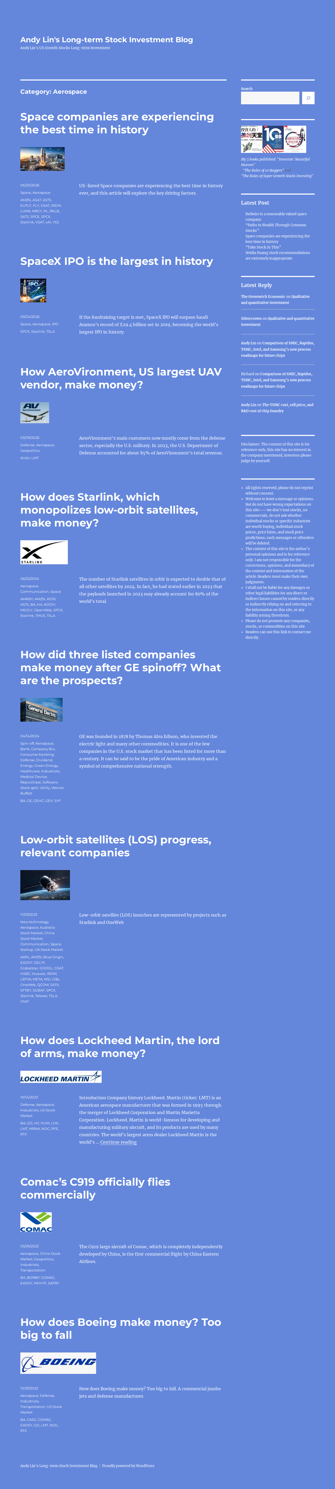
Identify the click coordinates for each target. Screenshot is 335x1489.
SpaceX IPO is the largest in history (116, 261)
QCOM (43, 985)
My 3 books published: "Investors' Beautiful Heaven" (275, 162)
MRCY (37, 211)
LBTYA (25, 979)
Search (247, 89)
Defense (27, 445)
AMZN (25, 200)
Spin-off (27, 743)
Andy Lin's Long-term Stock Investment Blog (106, 39)
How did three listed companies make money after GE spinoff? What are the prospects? (120, 667)
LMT (35, 458)
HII (36, 1123)
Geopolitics (30, 450)
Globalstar (29, 968)
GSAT (45, 205)
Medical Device (33, 776)
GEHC (39, 800)
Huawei (38, 973)
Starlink (27, 222)
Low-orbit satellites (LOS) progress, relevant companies (115, 846)
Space (25, 192)
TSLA (50, 331)
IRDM (56, 205)
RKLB (54, 211)
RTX (23, 1134)
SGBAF (39, 990)
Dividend (44, 760)
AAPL (25, 957)
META (38, 979)
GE (29, 800)
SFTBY (25, 990)
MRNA (34, 1128)
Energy (26, 765)
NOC (45, 1128)
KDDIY (49, 604)
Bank (25, 749)
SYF (57, 800)
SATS (24, 216)
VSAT (39, 222)
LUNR (25, 211)
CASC (31, 1419)
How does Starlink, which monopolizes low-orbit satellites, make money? (109, 509)
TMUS (40, 615)
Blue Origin (53, 957)
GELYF (39, 962)
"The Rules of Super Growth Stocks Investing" (277, 176)
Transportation (32, 1270)
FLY (36, 205)
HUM (45, 1123)
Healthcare (30, 771)
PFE (54, 1128)
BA (32, 604)
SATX (54, 985)
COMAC (47, 1277)
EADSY (26, 962)
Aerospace (41, 192)
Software (50, 782)
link (284, 632)
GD (29, 1123)
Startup (26, 949)
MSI (47, 979)
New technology (34, 922)
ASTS (47, 200)
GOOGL (46, 968)
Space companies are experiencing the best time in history (117, 123)
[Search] (308, 98)
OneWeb (28, 985)
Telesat (41, 996)
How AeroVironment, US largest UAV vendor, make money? (121, 378)
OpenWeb (43, 610)
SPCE (35, 216)
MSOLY (26, 610)
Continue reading (118, 1142)
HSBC (25, 973)
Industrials (50, 771)
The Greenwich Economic (263, 296)
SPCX (45, 216)
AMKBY (26, 599)
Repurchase (30, 782)
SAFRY (53, 1283)
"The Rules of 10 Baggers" (263, 170)
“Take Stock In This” (263, 247)
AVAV (25, 458)
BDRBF (33, 1277)
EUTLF (25, 205)
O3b (55, 979)
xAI (48, 222)
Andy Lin (248, 343)
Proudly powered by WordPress (128, 1466)
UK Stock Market (49, 949)
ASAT (36, 200)
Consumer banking (37, 754)
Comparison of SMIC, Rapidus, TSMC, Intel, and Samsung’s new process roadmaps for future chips (277, 349)
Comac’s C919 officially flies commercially (95, 1188)
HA (39, 604)
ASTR (51, 599)
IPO (55, 324)
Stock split (29, 788)
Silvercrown (251, 318)
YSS (56, 222)
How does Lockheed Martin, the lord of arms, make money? (120, 1047)
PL (46, 211)
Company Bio (43, 749)
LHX (54, 1123)
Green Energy (46, 765)
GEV (49, 800)
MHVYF (40, 1283)
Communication (34, 591)
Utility (45, 788)
